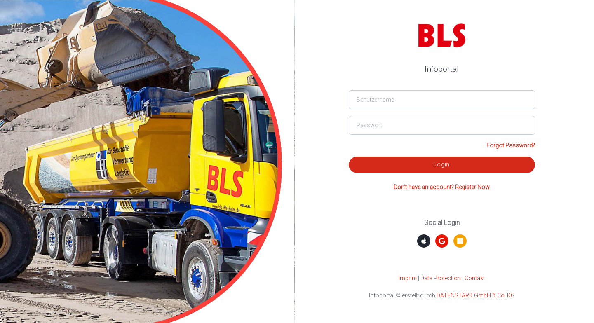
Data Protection (440, 278)
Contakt (475, 278)
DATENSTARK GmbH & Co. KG (476, 295)
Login (442, 164)
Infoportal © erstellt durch (442, 295)
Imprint (408, 278)
